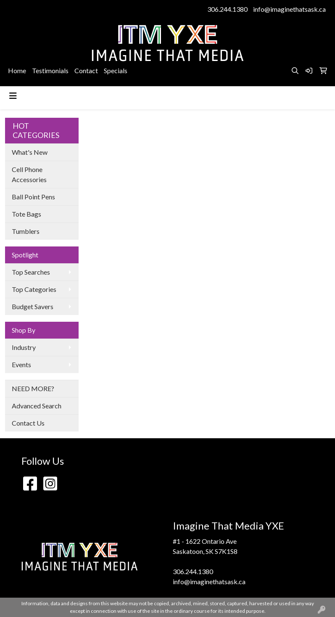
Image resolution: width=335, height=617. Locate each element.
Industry (24, 347)
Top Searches (31, 272)
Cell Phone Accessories (29, 174)
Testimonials (50, 70)
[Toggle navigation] (13, 96)
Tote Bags (26, 214)
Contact (86, 70)
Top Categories (34, 289)
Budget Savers (32, 306)
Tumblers (26, 231)
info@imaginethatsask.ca (289, 9)
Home (17, 70)
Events (21, 364)
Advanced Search (36, 406)
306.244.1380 (227, 9)
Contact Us (28, 423)
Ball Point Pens (33, 197)
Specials (115, 70)
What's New (29, 152)
